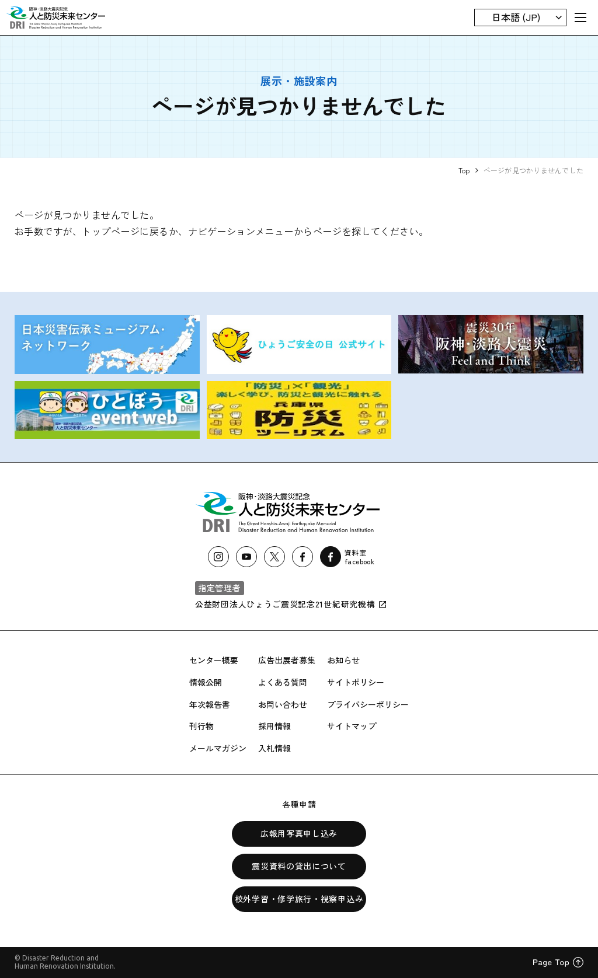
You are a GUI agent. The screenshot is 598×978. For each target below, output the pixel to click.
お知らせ (343, 660)
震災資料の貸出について (299, 866)
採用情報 (274, 726)
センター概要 (213, 660)
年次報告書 (209, 704)
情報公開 (205, 682)
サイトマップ (351, 726)
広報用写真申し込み (299, 833)
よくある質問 (282, 682)
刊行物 (201, 726)
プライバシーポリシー (368, 704)
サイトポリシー (355, 682)
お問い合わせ (282, 704)
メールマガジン (217, 748)
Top (464, 170)
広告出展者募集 (286, 660)
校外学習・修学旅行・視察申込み (299, 898)
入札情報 (274, 748)
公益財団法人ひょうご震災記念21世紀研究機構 (291, 604)
